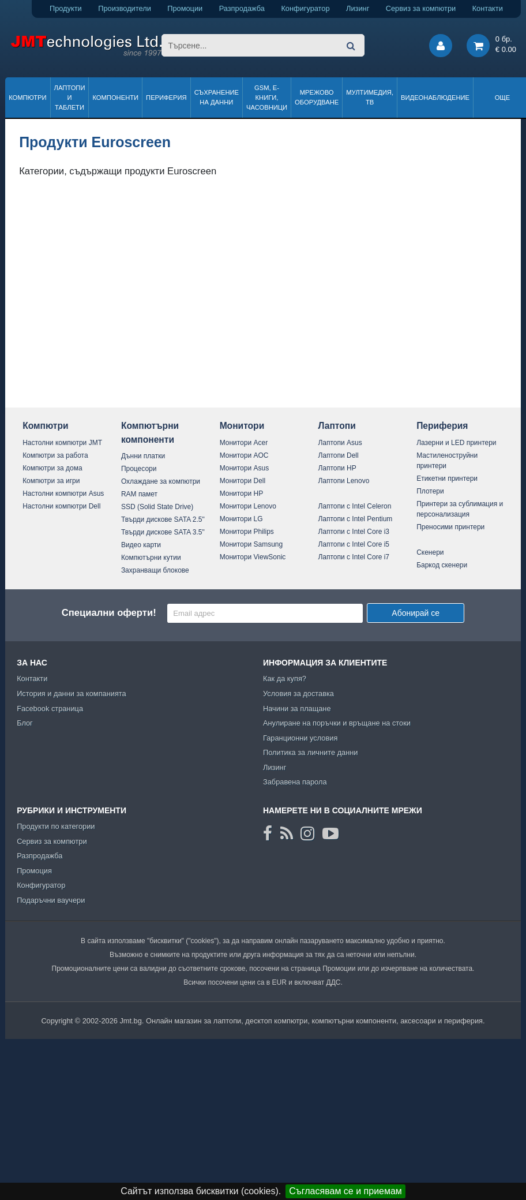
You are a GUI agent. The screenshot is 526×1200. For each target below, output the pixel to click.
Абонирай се (415, 613)
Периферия (166, 97)
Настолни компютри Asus (63, 493)
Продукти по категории (56, 826)
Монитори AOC (244, 455)
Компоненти (115, 97)
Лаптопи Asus (340, 443)
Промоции (184, 8)
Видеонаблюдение (435, 97)
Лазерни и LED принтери (456, 443)
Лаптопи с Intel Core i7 (353, 557)
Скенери (430, 552)
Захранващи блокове (155, 570)
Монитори (242, 426)
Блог (25, 723)
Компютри (27, 97)
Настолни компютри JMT (62, 443)
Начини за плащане (297, 708)
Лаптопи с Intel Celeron (354, 506)
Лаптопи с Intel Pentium (355, 519)
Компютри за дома (52, 468)
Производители (124, 8)
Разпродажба (242, 8)
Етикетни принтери (447, 478)
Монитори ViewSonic (253, 557)
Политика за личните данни (310, 752)
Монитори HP (242, 493)
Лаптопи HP (337, 468)
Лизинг (357, 8)
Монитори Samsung (251, 544)
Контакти (487, 8)
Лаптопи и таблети (69, 97)
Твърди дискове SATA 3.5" (163, 532)
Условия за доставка (298, 693)
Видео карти (141, 545)
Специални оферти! (109, 612)
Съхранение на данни (216, 97)
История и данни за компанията (71, 693)
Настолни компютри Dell (61, 506)
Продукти (66, 8)
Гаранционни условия (300, 738)
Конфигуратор (305, 8)
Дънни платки (143, 456)
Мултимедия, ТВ (369, 97)
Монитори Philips (247, 532)
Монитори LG (241, 519)
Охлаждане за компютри (160, 481)
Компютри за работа (55, 455)
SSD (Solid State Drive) (157, 507)
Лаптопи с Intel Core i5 (353, 544)
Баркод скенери (441, 565)
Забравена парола (295, 781)
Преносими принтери (450, 527)
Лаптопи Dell (338, 455)
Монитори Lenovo (248, 506)
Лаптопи (336, 426)
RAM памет (139, 494)
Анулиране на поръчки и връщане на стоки (337, 723)
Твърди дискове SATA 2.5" (163, 519)
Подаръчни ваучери (51, 900)
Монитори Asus (244, 468)
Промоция (34, 870)
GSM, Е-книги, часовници (266, 97)
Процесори (139, 469)
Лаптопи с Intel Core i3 (353, 532)
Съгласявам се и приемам (345, 1191)
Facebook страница (50, 708)
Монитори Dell (243, 481)
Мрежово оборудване (317, 97)
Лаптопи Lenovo (343, 481)
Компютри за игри (51, 481)
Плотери (430, 491)
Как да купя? (284, 678)
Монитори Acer (244, 443)
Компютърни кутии (151, 558)
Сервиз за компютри (421, 8)
